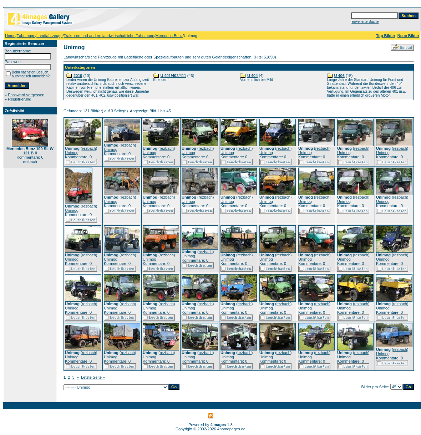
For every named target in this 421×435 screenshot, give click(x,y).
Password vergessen (26, 95)
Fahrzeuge (25, 36)
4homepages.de (231, 429)
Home (10, 36)
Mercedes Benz (169, 36)
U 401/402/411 (173, 75)
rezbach (89, 148)
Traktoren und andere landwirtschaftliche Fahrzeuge (109, 36)
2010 (77, 75)
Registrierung (19, 99)
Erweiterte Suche (365, 22)
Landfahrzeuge (49, 36)
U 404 (252, 75)
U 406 (339, 75)
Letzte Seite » (93, 377)
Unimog (71, 152)
